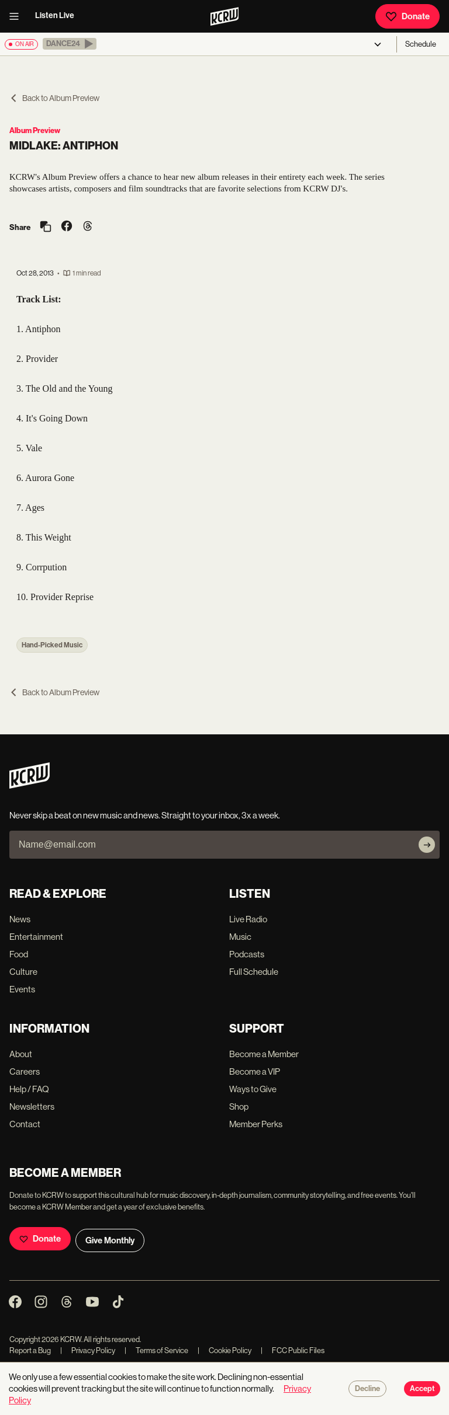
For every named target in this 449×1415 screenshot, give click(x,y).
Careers (24, 1071)
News (19, 919)
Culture (23, 972)
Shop (238, 1106)
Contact (24, 1124)
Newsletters (31, 1106)
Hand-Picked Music (52, 645)
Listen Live (54, 15)
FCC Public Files (292, 1350)
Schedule (420, 44)
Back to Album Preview (54, 98)
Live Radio (248, 919)
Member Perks (255, 1124)
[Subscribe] (427, 845)
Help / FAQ (29, 1089)
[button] (69, 44)
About (20, 1054)
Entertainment (36, 937)
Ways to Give (253, 1089)
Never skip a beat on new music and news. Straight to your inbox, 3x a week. (144, 815)
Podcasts (246, 954)
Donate (407, 16)
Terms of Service (156, 1350)
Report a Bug (30, 1350)
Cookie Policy (224, 1350)
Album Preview (34, 130)
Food (18, 954)
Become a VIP (254, 1071)
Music (240, 937)
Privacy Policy (87, 1350)
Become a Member (264, 1054)
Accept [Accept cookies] (422, 1388)
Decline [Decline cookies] (367, 1388)
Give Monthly (109, 1240)
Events (22, 989)
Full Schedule (253, 972)
